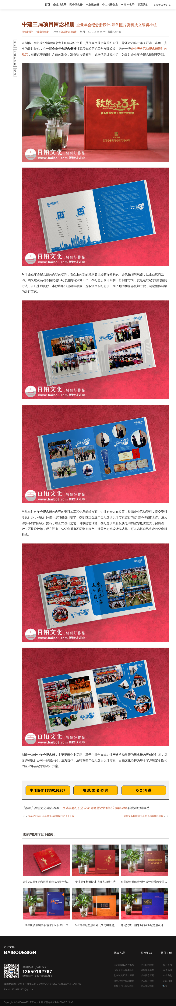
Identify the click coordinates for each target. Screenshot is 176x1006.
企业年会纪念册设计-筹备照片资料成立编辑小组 (94, 808)
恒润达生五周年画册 (124, 970)
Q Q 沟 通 (143, 790)
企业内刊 (167, 975)
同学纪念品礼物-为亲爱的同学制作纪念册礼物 (51, 816)
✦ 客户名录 (128, 4)
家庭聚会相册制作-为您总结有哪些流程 (143, 816)
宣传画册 (167, 970)
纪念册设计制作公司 (19, 4)
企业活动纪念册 (68, 31)
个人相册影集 (110, 4)
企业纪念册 (59, 4)
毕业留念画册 (147, 975)
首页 (47, 4)
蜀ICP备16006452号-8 (61, 1002)
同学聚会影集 (147, 970)
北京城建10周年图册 (124, 975)
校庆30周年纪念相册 (124, 980)
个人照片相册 (147, 980)
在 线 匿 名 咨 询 (95, 790)
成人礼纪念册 (147, 986)
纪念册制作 (27, 31)
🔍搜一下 (167, 986)
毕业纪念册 (92, 4)
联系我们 (143, 4)
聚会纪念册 (76, 4)
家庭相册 (167, 980)
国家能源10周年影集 (124, 964)
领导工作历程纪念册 (124, 986)
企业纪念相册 (147, 964)
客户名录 (167, 964)
